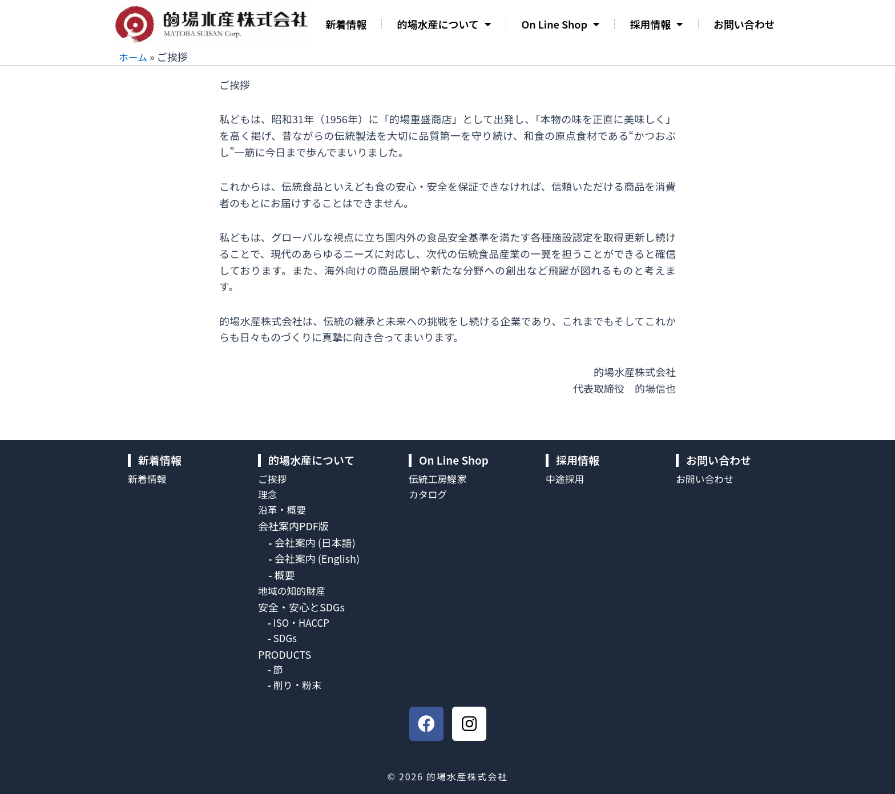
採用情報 (656, 24)
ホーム (134, 56)
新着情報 (345, 24)
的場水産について (444, 24)
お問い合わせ (744, 24)
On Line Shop (560, 24)
